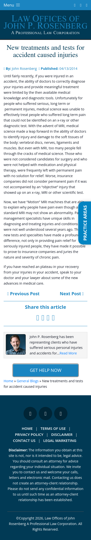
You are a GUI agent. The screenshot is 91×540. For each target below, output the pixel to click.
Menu (12, 5)
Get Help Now (45, 370)
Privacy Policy (29, 434)
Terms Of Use (53, 428)
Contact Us (24, 440)
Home (8, 381)
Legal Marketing (59, 440)
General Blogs (28, 381)
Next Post (72, 293)
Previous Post (23, 293)
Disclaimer (62, 434)
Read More (68, 353)
